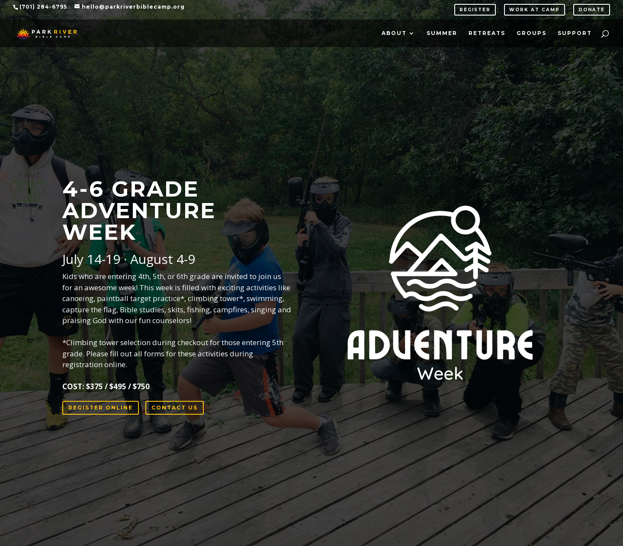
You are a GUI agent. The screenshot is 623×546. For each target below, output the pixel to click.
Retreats (487, 33)
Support (575, 33)
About (394, 33)
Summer (442, 33)
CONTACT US (174, 407)
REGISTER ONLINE (100, 407)
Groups (531, 33)
